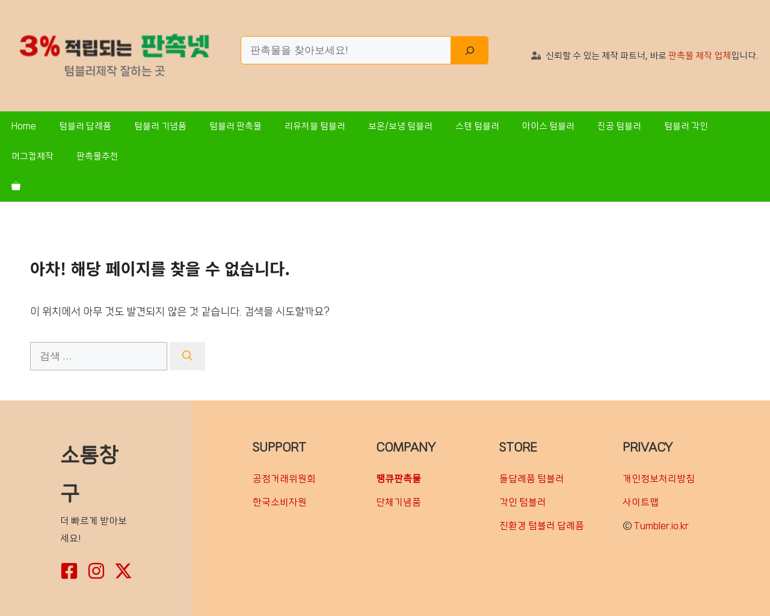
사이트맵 (641, 502)
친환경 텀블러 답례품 (541, 525)
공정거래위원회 (284, 478)
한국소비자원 (280, 502)
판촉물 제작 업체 (699, 56)
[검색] (187, 356)
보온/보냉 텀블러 (400, 126)
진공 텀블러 (619, 126)
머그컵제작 (32, 156)
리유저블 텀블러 (315, 126)
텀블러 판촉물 (235, 126)
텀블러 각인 (686, 126)
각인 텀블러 (522, 502)
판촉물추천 (97, 156)
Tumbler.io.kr (661, 525)
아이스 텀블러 (548, 126)
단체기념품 (398, 502)
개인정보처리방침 (659, 478)
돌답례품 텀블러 (531, 478)
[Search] (469, 50)
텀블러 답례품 (85, 126)
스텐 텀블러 (477, 126)
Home (23, 126)
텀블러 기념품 (160, 126)
